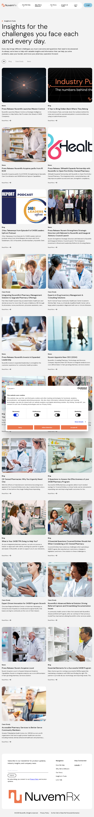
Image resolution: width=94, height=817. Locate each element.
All (4, 61)
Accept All (73, 427)
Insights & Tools (61, 776)
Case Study (19, 61)
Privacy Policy (34, 779)
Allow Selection (47, 427)
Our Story (59, 772)
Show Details (79, 422)
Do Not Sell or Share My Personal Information (65, 813)
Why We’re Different (62, 769)
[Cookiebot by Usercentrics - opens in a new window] (79, 388)
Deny (20, 427)
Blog (10, 61)
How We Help (60, 765)
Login (88, 5)
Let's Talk (59, 780)
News (29, 61)
